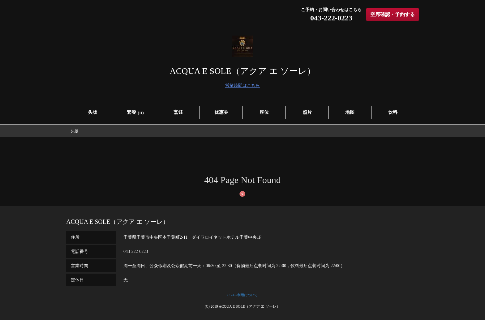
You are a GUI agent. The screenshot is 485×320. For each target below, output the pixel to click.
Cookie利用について (242, 295)
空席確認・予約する (392, 14)
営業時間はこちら (242, 85)
